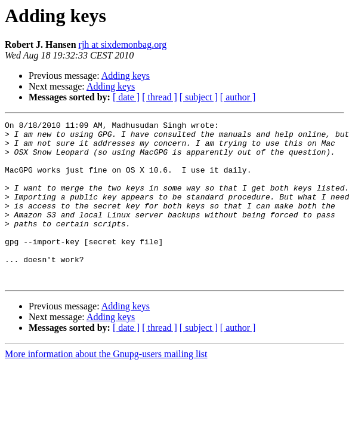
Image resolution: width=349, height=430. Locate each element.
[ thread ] (159, 97)
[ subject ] (199, 97)
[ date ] (126, 97)
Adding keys (125, 75)
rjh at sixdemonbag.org (123, 44)
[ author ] (238, 97)
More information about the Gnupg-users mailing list (106, 386)
